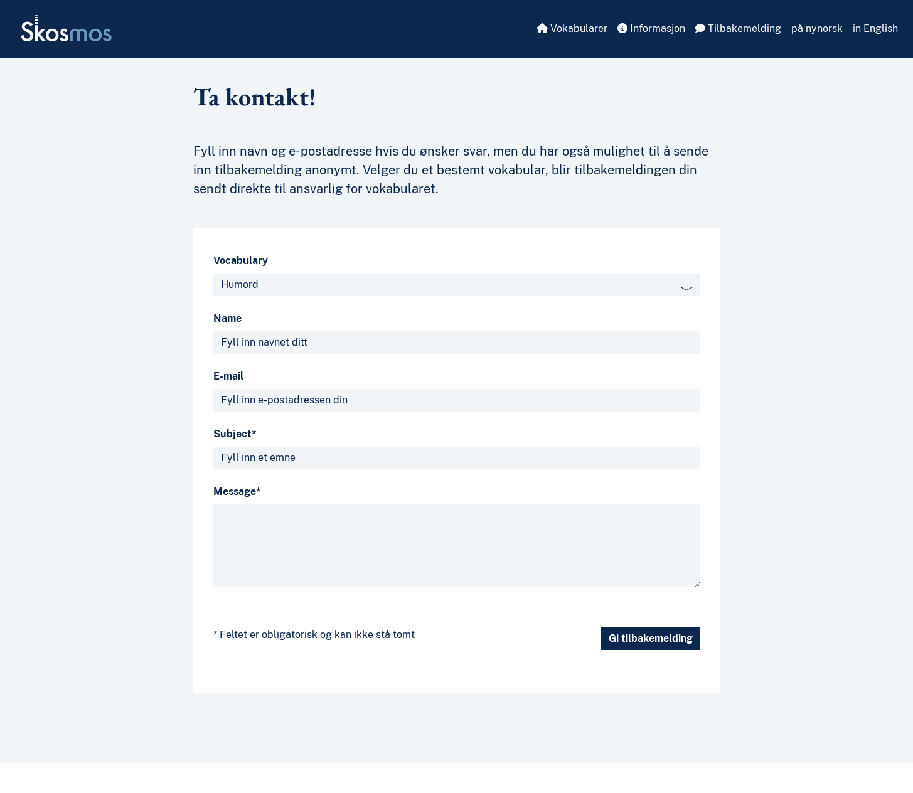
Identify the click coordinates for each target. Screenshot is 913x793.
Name (227, 318)
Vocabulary (240, 261)
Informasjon (651, 29)
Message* (237, 492)
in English (875, 29)
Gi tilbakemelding (651, 638)
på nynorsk (817, 29)
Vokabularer (572, 29)
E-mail (228, 376)
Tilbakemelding (738, 29)
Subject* (235, 434)
